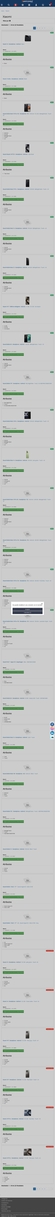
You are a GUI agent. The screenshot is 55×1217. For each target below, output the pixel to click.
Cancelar (27, 299)
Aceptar (27, 296)
